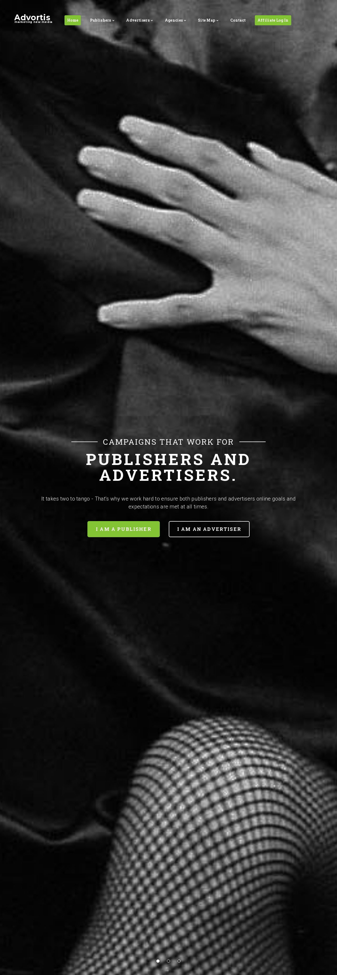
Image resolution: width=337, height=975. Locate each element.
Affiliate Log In (273, 20)
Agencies (174, 20)
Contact (238, 20)
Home (72, 20)
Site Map (206, 20)
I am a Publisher (123, 529)
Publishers (100, 20)
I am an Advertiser (209, 529)
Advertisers (138, 20)
